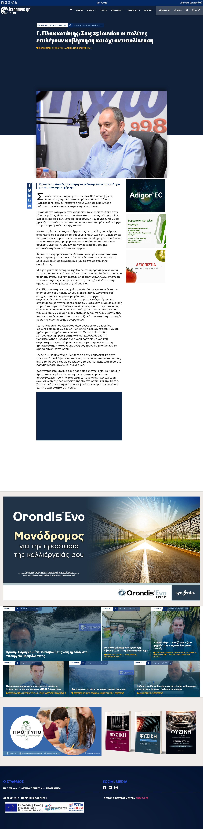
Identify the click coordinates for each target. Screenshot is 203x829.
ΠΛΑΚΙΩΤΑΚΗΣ (46, 48)
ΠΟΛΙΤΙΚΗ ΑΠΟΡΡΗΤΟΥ (34, 798)
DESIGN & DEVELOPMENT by (126, 798)
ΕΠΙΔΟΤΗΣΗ (111, 655)
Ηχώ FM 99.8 (10, 788)
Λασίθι (92, 10)
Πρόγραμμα (53, 788)
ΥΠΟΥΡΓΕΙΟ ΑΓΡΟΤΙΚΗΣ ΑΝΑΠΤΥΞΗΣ (40, 693)
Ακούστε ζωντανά (191, 2)
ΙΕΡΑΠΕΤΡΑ (9, 609)
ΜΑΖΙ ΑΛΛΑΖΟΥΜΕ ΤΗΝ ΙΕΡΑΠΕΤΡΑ (166, 655)
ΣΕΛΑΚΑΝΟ (95, 693)
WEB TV (79, 10)
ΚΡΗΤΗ (103, 10)
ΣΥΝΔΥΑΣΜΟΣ (179, 653)
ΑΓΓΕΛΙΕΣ (165, 10)
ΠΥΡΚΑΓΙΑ (86, 693)
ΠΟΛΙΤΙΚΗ (59, 48)
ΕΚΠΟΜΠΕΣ (42, 25)
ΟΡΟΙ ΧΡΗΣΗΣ (11, 798)
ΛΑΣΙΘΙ (68, 48)
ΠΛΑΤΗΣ (133, 655)
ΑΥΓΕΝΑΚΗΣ (21, 693)
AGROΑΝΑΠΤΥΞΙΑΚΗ (112, 657)
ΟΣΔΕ (127, 655)
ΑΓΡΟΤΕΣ (120, 655)
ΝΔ (74, 48)
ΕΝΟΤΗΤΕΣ (134, 10)
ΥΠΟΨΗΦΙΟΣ (191, 653)
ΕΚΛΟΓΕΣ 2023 (84, 48)
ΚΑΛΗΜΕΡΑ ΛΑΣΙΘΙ (58, 25)
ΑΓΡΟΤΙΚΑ (12, 693)
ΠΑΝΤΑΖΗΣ (168, 653)
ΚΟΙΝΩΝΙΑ (107, 609)
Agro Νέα (117, 10)
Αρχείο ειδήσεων (31, 788)
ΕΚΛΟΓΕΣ (148, 10)
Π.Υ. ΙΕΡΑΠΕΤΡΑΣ (117, 693)
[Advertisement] (101, 71)
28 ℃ (196, 10)
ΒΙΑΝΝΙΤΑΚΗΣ (60, 693)
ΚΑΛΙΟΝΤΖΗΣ (105, 693)
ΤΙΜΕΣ (178, 10)
